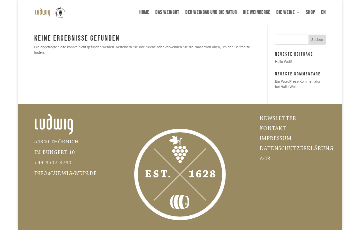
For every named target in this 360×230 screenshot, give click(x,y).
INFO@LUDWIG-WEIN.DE (65, 173)
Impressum (276, 139)
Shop (310, 13)
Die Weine (285, 13)
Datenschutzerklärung (296, 149)
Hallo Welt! (283, 62)
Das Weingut (167, 13)
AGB (265, 159)
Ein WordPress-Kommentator (297, 81)
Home (144, 13)
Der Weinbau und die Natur (211, 13)
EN (323, 13)
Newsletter (278, 119)
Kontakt (273, 129)
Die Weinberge (256, 13)
